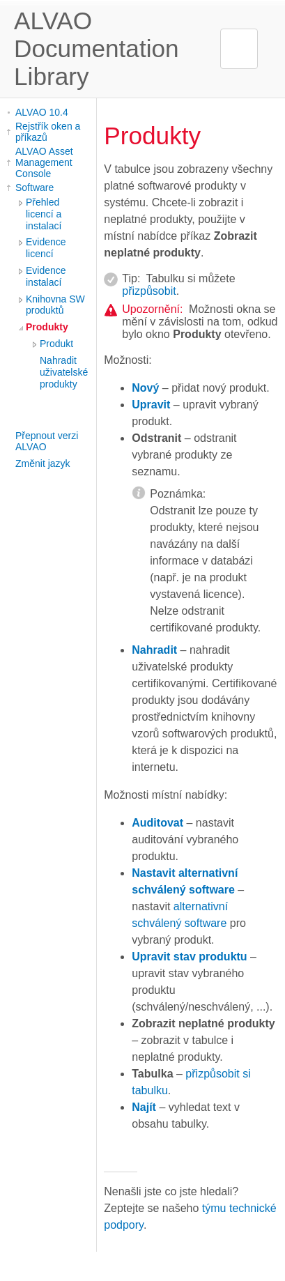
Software (34, 187)
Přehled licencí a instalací (43, 214)
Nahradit (154, 650)
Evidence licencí (46, 247)
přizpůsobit (149, 291)
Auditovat (157, 823)
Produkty (47, 326)
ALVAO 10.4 (41, 112)
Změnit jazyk (42, 463)
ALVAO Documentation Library (96, 48)
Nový (145, 388)
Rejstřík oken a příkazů (47, 132)
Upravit (151, 405)
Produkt (56, 343)
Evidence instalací (46, 276)
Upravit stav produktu (189, 956)
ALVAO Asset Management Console (44, 162)
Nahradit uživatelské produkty (64, 372)
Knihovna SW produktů (55, 304)
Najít (144, 1107)
